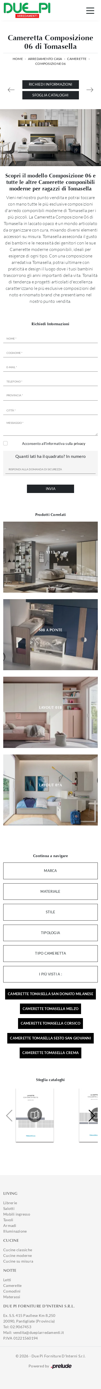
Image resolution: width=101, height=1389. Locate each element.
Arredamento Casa (45, 59)
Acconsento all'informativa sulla (54, 443)
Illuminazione (15, 1231)
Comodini (11, 1291)
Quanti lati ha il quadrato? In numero (50, 456)
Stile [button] (50, 912)
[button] (91, 1116)
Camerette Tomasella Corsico (51, 1023)
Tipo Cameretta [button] (50, 953)
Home (18, 59)
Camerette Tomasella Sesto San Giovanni (50, 1038)
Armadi (9, 1225)
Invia (50, 489)
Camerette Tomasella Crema (50, 1053)
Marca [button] (50, 870)
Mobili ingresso (16, 1214)
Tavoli (8, 1219)
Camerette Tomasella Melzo (50, 1008)
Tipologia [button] (50, 933)
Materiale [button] (50, 891)
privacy (80, 443)
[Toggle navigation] (90, 10)
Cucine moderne (17, 1255)
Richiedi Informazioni (50, 84)
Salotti (9, 1208)
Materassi (11, 1296)
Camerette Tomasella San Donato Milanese (50, 994)
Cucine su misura (18, 1261)
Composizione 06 (50, 64)
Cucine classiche (17, 1249)
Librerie (10, 1202)
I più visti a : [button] (50, 974)
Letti (7, 1279)
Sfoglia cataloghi (50, 95)
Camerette (76, 59)
